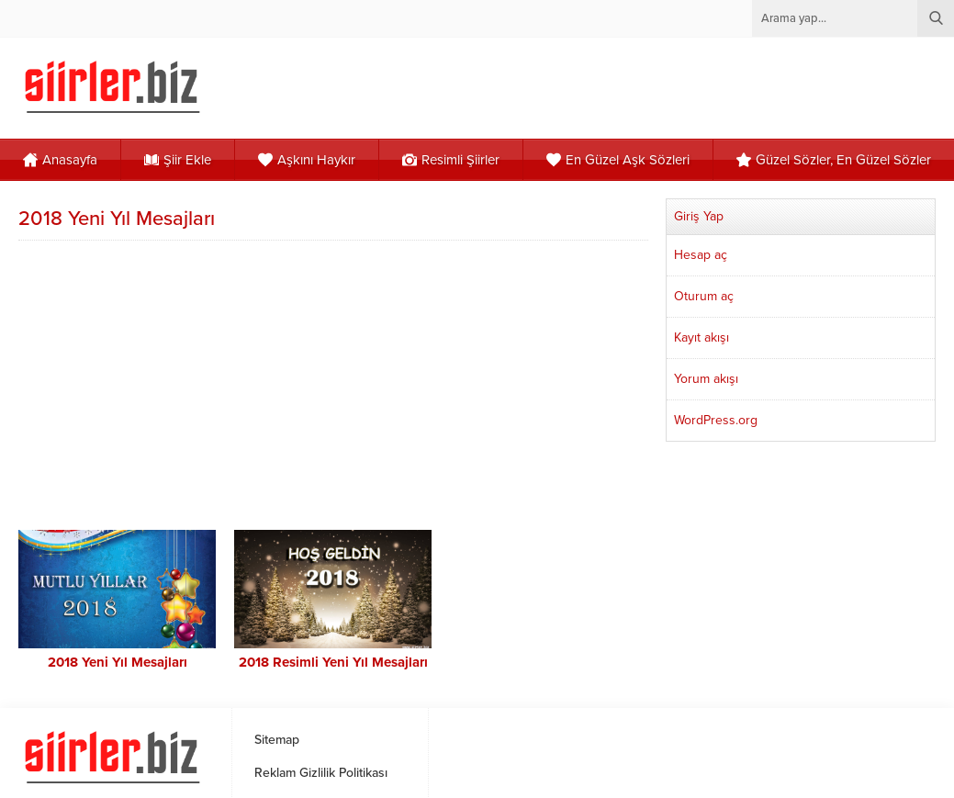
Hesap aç (700, 255)
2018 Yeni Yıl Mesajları (117, 662)
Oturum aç (704, 296)
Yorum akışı (706, 379)
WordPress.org (716, 420)
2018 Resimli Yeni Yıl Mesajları (333, 662)
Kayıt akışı (701, 337)
